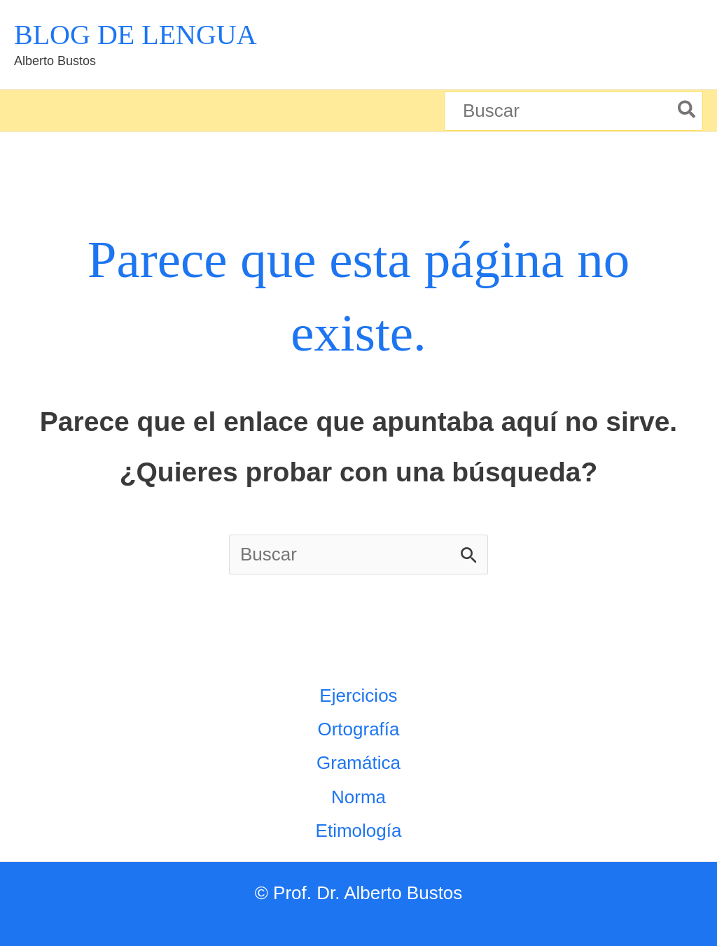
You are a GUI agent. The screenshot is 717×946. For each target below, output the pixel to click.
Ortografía (358, 729)
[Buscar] (687, 111)
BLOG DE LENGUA (135, 34)
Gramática (358, 762)
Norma (358, 796)
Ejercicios (358, 695)
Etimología (359, 830)
